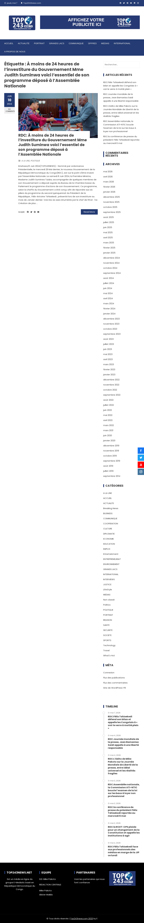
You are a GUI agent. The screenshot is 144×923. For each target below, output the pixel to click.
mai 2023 (107, 354)
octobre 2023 (110, 328)
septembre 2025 (112, 212)
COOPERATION (110, 523)
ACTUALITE (24, 43)
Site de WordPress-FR (114, 687)
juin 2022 (107, 410)
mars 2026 (108, 181)
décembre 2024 (111, 257)
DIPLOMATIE (109, 533)
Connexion (108, 672)
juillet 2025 (108, 222)
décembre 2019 (111, 445)
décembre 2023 (111, 318)
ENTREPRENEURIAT (112, 559)
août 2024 (108, 278)
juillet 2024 (108, 283)
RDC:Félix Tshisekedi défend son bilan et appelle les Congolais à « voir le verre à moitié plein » (120, 86)
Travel (106, 650)
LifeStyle (107, 589)
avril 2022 (107, 420)
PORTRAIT (39, 43)
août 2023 (108, 339)
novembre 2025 (111, 201)
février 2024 (109, 308)
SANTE (106, 625)
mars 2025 (108, 242)
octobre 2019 (110, 455)
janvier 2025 (109, 252)
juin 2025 (107, 227)
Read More (89, 211)
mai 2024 (108, 293)
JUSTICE (107, 584)
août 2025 (108, 217)
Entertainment (110, 554)
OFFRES (92, 43)
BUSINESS (107, 513)
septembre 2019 (111, 460)
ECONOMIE (108, 538)
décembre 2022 (111, 379)
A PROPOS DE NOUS (14, 51)
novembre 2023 (111, 323)
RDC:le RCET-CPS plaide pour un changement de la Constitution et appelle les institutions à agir (124, 831)
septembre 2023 (112, 333)
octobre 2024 (110, 267)
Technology (109, 645)
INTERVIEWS (109, 579)
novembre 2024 (111, 262)
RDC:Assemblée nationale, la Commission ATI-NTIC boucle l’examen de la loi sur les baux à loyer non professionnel (124, 790)
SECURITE (107, 630)
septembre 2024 (112, 273)
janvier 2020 (109, 440)
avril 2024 (108, 298)
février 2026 (109, 186)
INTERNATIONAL (122, 43)
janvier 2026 (109, 191)
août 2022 (108, 399)
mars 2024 (108, 303)
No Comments (10, 110)
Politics (107, 604)
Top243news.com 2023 (81, 918)
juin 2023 (107, 349)
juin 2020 (107, 435)
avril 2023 (108, 359)
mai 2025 (108, 232)
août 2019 (108, 465)
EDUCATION (109, 543)
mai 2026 (107, 171)
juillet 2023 (108, 344)
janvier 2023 (109, 374)
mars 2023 (108, 364)
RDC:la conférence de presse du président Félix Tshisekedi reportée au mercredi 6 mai (121, 140)
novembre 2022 (111, 384)
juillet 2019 (108, 470)
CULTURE (107, 528)
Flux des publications (114, 677)
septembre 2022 (111, 394)
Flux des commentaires (115, 682)
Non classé (109, 599)
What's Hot (109, 655)
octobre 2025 (110, 207)
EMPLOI (106, 548)
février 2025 (109, 247)
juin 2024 (107, 288)
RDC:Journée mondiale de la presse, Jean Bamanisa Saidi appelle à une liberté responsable (121, 97)
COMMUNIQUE (76, 43)
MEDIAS (105, 43)
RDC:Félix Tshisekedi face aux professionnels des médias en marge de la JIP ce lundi (123, 851)
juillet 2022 (108, 404)
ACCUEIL (8, 43)
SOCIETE (107, 635)
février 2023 (109, 369)
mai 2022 (107, 415)
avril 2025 (108, 237)
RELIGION (107, 619)
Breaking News (110, 508)
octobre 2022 (110, 389)
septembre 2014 (111, 476)
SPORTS (107, 640)
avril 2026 (108, 176)
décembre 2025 (111, 196)
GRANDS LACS (56, 43)
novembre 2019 (111, 450)
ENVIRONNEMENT (111, 564)
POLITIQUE (35, 160)
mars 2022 (108, 425)
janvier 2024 (109, 313)
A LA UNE (26, 160)
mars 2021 (108, 430)
